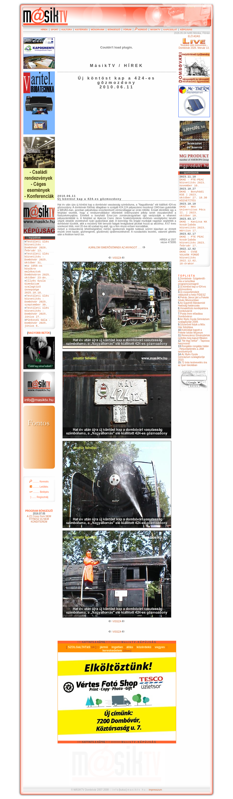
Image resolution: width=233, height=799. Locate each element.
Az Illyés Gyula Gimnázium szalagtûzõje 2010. (191, 379)
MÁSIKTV (155, 29)
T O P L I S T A (186, 298)
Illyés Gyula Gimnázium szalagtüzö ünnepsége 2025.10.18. (35, 298)
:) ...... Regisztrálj (39, 518)
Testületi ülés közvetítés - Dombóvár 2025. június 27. (37, 330)
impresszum (155, 789)
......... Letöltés (39, 508)
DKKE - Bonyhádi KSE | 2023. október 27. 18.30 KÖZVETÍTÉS (193, 201)
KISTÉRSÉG (81, 29)
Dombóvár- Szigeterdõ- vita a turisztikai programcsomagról (192, 303)
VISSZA (117, 257)
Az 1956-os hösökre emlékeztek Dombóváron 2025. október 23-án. (38, 279)
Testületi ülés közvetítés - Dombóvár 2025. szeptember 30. (37, 315)
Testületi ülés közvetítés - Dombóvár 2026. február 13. (37, 247)
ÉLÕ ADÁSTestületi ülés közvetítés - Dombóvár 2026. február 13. (194, 42)
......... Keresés (38, 503)
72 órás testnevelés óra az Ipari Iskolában (192, 386)
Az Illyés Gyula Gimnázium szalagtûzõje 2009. (194, 342)
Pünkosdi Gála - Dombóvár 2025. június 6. (38, 343)
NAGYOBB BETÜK (39, 354)
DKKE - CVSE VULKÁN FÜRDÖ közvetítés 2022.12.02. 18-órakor (189, 278)
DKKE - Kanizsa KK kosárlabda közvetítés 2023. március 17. (193, 238)
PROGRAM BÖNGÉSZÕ (39, 532)
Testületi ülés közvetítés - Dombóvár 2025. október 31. (37, 262)
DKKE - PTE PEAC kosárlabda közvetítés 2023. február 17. (193, 257)
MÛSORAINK (98, 29)
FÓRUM (127, 29)
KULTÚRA (67, 29)
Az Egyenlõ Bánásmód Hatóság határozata (191, 326)
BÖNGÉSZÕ (114, 29)
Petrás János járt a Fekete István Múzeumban (193, 321)
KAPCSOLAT (170, 29)
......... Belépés (39, 513)
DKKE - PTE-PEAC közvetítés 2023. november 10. (193, 184)
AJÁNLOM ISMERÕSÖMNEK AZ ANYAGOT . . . (116, 247)
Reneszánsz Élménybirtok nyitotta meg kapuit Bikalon (194, 359)
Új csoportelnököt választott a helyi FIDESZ (192, 315)
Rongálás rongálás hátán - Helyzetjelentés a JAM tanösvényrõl (193, 371)
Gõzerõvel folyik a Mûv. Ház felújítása (192, 348)
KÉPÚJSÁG (186, 29)
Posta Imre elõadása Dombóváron (190, 337)
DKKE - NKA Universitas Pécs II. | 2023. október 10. (193, 220)
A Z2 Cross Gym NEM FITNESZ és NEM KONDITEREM (39, 540)
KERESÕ (141, 29)
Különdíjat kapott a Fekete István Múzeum (190, 353)
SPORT (54, 29)
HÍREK (44, 29)
